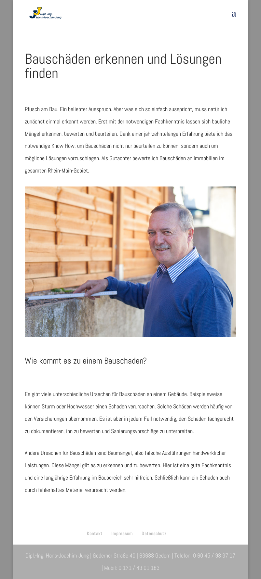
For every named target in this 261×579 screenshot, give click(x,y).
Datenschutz (154, 533)
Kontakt (95, 533)
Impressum (122, 533)
